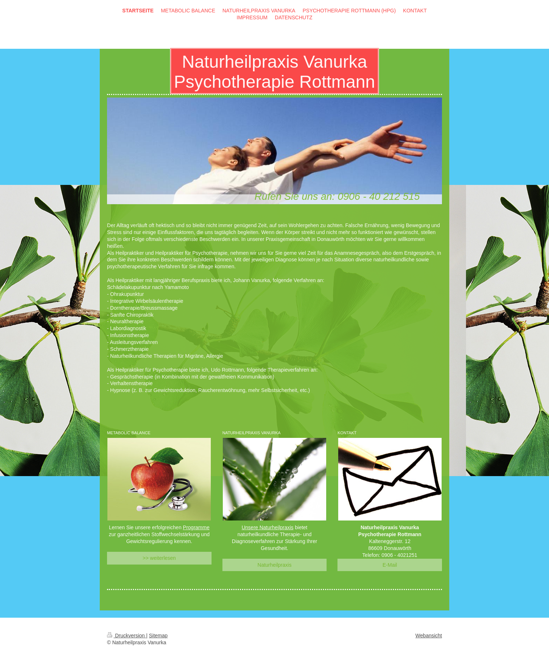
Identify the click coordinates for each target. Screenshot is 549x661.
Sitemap (158, 635)
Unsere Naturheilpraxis (267, 527)
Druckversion (126, 635)
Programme (196, 527)
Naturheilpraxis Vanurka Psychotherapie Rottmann (274, 71)
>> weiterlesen (159, 558)
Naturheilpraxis (274, 565)
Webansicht (428, 635)
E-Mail (390, 565)
